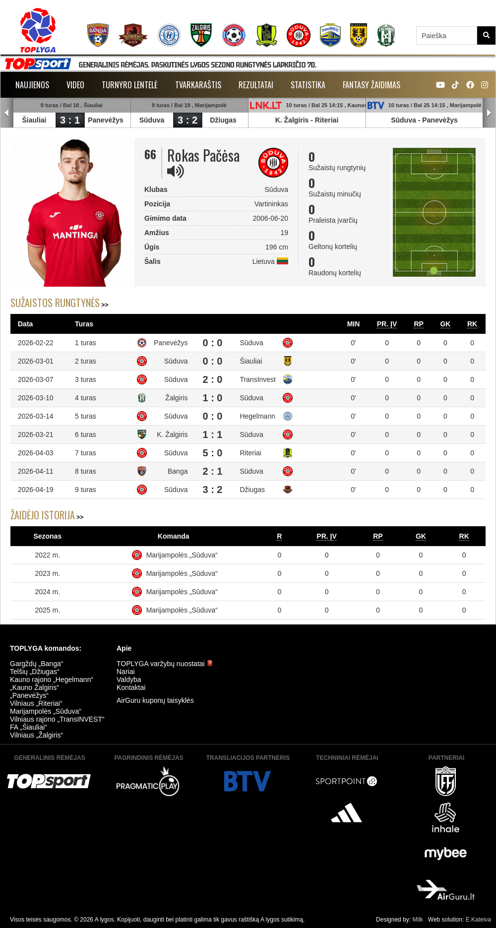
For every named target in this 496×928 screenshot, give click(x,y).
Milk (417, 919)
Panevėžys (106, 120)
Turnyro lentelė (130, 85)
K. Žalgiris (292, 120)
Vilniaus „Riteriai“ (36, 703)
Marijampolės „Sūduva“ (182, 555)
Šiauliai (34, 120)
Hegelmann (257, 416)
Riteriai (326, 120)
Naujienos (32, 85)
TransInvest (258, 379)
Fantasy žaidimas (371, 85)
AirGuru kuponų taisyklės (155, 700)
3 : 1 (70, 120)
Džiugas (223, 120)
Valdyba (129, 679)
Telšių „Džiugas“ (35, 672)
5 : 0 (212, 452)
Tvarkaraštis (198, 85)
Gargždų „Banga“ (36, 664)
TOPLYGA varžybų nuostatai (165, 664)
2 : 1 (212, 471)
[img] (175, 171)
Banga (177, 471)
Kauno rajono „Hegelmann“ (51, 679)
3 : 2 (187, 120)
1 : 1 (212, 434)
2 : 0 (212, 379)
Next (489, 113)
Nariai (126, 672)
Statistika (308, 85)
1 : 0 (212, 397)
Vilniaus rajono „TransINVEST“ (57, 719)
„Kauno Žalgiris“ (34, 687)
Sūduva (152, 120)
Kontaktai (131, 687)
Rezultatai (256, 85)
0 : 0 (212, 342)
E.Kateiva (478, 919)
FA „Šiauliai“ (28, 727)
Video (75, 85)
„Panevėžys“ (29, 695)
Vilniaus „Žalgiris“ (36, 735)
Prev (6, 113)
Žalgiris (176, 398)
